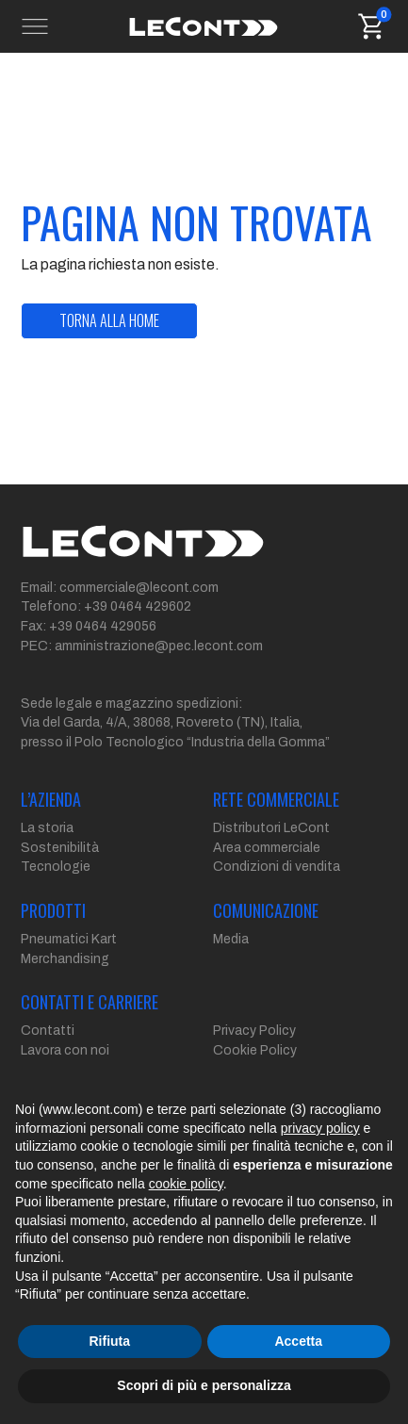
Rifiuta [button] (109, 1341)
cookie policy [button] (186, 1183)
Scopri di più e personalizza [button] (203, 1385)
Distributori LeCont (271, 828)
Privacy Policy (254, 1030)
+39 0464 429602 (137, 606)
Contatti (47, 1030)
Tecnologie (55, 866)
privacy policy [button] (320, 1128)
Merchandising (65, 959)
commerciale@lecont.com (139, 588)
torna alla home (109, 320)
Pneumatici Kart (69, 939)
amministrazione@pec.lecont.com (159, 646)
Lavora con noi (65, 1050)
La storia (47, 828)
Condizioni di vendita (276, 866)
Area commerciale (266, 848)
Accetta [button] (298, 1341)
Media (231, 939)
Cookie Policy (255, 1050)
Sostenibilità (60, 848)
